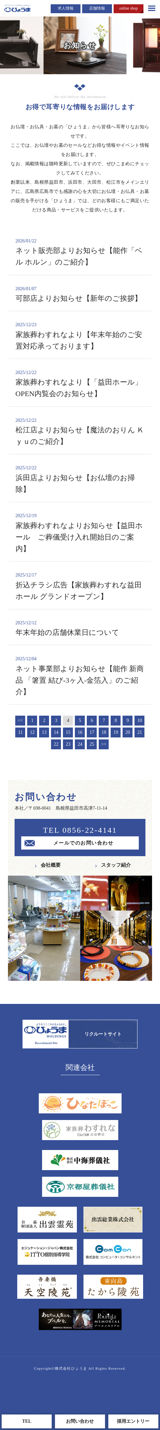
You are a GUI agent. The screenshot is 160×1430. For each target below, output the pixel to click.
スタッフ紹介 (116, 865)
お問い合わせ (80, 1421)
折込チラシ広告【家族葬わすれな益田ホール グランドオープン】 (80, 586)
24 (80, 744)
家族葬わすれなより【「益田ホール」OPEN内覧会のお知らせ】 (80, 383)
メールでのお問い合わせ (83, 843)
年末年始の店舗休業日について (80, 628)
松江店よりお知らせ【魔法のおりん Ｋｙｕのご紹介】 (80, 431)
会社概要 (51, 865)
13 (44, 732)
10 (139, 720)
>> (104, 744)
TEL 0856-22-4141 (80, 830)
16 (80, 732)
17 (91, 732)
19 (115, 732)
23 (68, 744)
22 (56, 744)
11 (20, 732)
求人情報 (66, 8)
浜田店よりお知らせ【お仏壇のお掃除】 (80, 478)
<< (20, 720)
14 (56, 732)
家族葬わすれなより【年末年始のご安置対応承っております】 (80, 335)
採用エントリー (133, 1421)
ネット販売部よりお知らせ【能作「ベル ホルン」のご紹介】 (80, 251)
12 (32, 732)
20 (127, 732)
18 (103, 732)
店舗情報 (97, 8)
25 (91, 744)
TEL (26, 1421)
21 (139, 732)
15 (68, 732)
